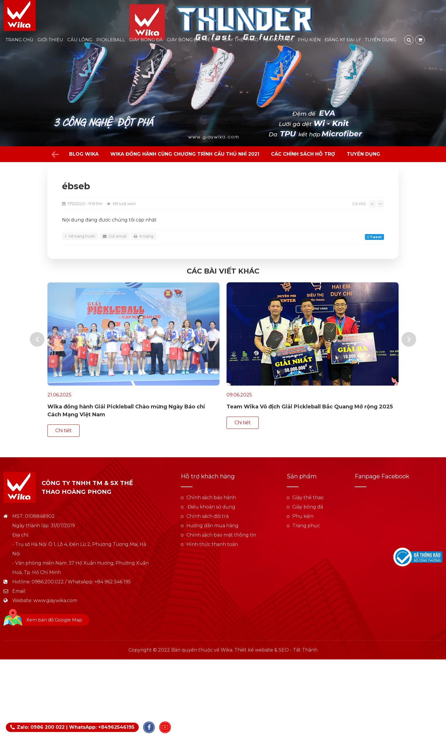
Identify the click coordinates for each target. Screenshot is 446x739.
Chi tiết (242, 422)
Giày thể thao (240, 39)
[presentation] (37, 332)
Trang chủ (19, 39)
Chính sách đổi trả (207, 496)
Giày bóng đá (146, 39)
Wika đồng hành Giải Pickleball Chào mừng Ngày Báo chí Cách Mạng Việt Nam (126, 410)
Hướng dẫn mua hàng (212, 505)
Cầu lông (79, 39)
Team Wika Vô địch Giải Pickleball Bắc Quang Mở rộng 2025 (310, 406)
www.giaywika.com (55, 580)
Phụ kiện (309, 39)
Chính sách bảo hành (211, 477)
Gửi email (114, 236)
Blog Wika (84, 154)
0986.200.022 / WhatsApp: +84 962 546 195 (81, 562)
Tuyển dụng (380, 39)
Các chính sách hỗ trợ (303, 154)
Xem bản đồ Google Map (54, 600)
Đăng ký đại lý (343, 39)
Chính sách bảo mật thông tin (221, 515)
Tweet (374, 237)
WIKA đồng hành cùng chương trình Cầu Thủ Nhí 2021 (184, 154)
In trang (143, 236)
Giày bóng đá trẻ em (193, 39)
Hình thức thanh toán (212, 524)
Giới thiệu (50, 39)
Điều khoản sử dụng (210, 487)
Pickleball (110, 39)
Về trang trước (80, 236)
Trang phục (278, 39)
